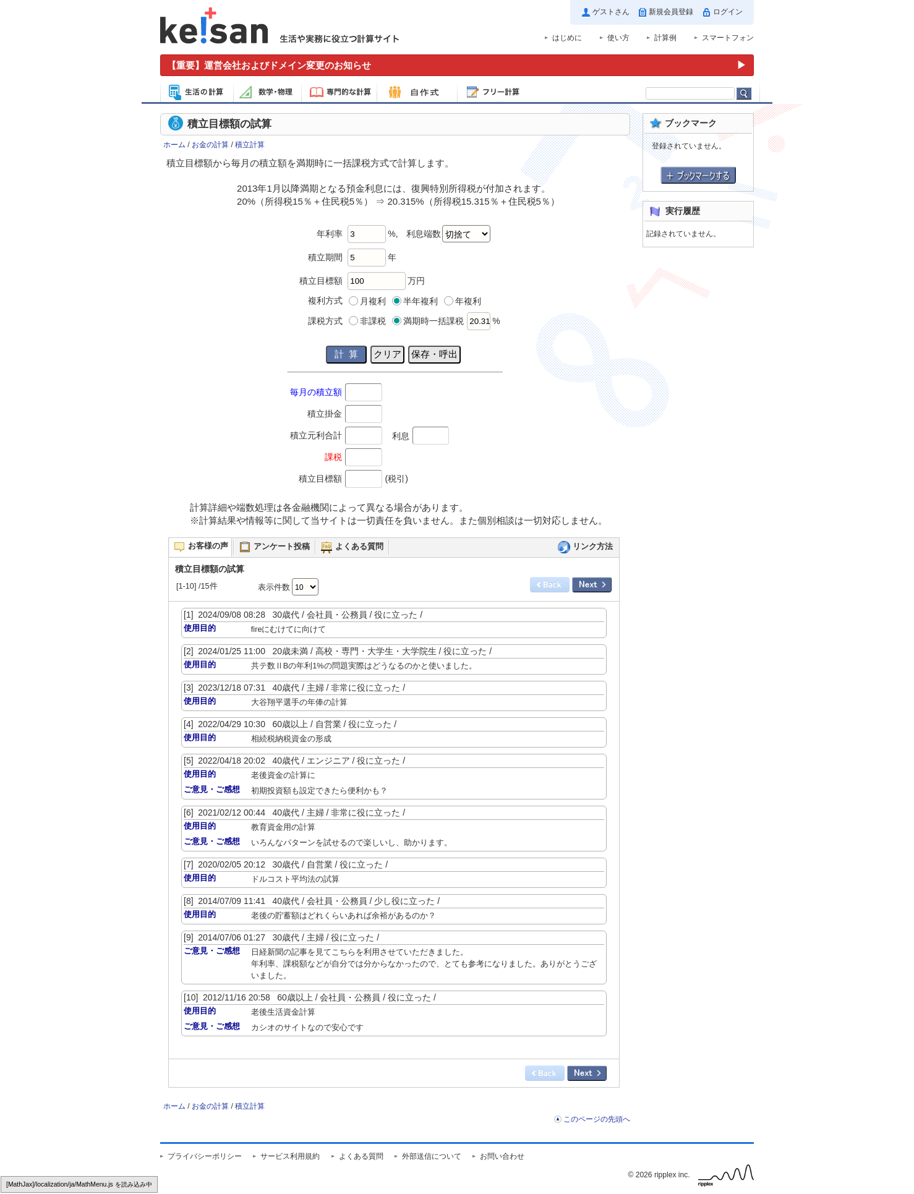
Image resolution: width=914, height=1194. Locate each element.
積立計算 (250, 144)
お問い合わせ (502, 1156)
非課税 (373, 321)
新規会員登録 (671, 11)
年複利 (468, 301)
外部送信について (431, 1156)
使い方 (618, 37)
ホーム (174, 144)
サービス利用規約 (290, 1156)
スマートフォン (728, 37)
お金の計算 (210, 144)
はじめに (567, 37)
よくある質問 (361, 1156)
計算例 (665, 37)
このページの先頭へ (596, 1119)
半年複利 (420, 301)
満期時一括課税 (433, 321)
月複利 (373, 301)
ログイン (728, 11)
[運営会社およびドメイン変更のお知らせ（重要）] (457, 65)
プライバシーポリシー (205, 1156)
